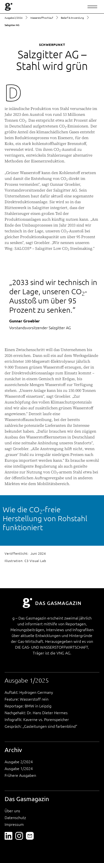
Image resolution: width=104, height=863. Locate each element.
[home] (8, 7)
